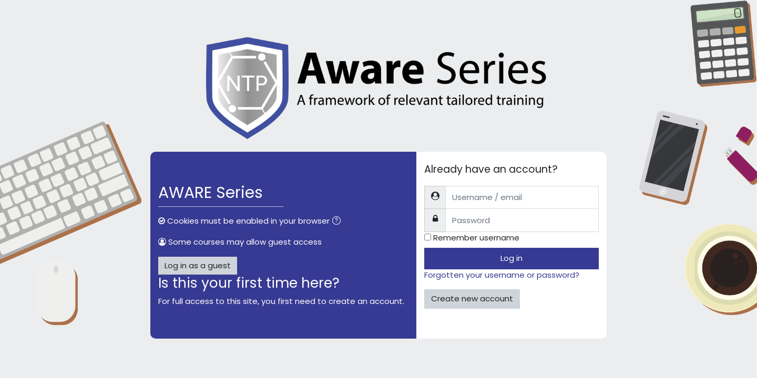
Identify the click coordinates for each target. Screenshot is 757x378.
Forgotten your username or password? (501, 274)
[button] (338, 221)
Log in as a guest (198, 265)
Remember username (476, 237)
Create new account (472, 298)
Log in (511, 258)
